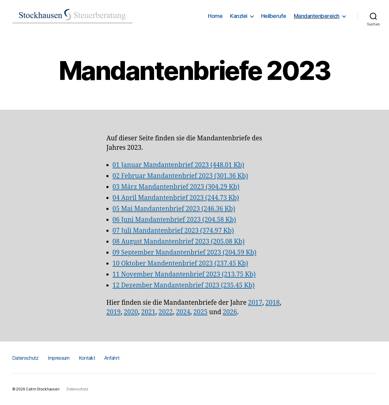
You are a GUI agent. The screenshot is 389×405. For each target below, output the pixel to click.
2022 (166, 312)
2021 (148, 312)
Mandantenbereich (316, 16)
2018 (272, 303)
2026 (230, 312)
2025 (200, 312)
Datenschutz (25, 358)
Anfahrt (111, 358)
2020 (131, 312)
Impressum (59, 358)
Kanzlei (238, 16)
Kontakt (87, 358)
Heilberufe (273, 16)
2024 (183, 312)
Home (215, 16)
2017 (255, 303)
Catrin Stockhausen (42, 389)
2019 (113, 312)
